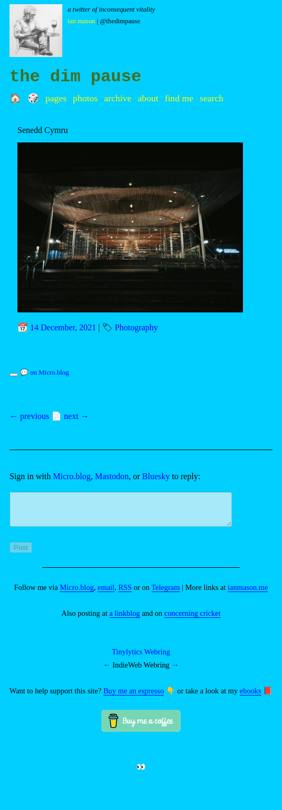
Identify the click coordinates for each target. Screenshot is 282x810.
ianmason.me (248, 593)
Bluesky (156, 476)
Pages (56, 98)
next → (76, 416)
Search (211, 98)
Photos (85, 98)
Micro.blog (72, 476)
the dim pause (76, 77)
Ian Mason (81, 21)
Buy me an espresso (134, 697)
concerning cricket (192, 619)
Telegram (166, 593)
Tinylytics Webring (141, 658)
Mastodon (112, 476)
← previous (29, 416)
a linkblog (124, 619)
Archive (117, 98)
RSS (125, 593)
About (148, 98)
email (106, 593)
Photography (136, 327)
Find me (179, 98)
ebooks (250, 697)
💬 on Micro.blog (44, 372)
